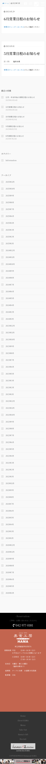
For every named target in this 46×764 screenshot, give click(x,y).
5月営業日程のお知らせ (22, 53)
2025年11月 (10, 182)
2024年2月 (10, 312)
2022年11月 (10, 408)
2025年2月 (10, 236)
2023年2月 (10, 387)
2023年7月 (10, 360)
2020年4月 (10, 593)
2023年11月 (10, 332)
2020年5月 (10, 586)
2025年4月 (10, 223)
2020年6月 (10, 579)
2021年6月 (10, 511)
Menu (23, 725)
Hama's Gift (23, 734)
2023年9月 (10, 346)
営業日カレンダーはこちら (14, 27)
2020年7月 (10, 572)
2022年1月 (10, 476)
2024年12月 (10, 250)
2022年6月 (10, 442)
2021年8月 (10, 497)
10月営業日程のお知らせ (15, 116)
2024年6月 (10, 291)
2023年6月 (10, 367)
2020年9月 (10, 558)
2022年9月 (10, 421)
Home (23, 716)
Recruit (23, 739)
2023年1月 (10, 394)
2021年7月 (10, 504)
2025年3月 (10, 230)
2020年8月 (10, 565)
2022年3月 (10, 463)
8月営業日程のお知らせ (15, 136)
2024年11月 (10, 257)
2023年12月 (10, 325)
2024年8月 (10, 277)
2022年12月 (10, 401)
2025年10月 (10, 188)
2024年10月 (10, 264)
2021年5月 (10, 517)
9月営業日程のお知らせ (15, 126)
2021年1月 (9, 538)
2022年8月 (10, 428)
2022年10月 (10, 415)
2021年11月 (10, 483)
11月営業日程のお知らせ (15, 107)
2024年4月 (10, 305)
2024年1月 (10, 319)
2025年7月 (10, 209)
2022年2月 (10, 469)
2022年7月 (10, 435)
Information (11, 160)
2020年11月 (10, 552)
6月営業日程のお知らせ (22, 18)
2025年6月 (10, 216)
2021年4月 (10, 524)
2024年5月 (10, 298)
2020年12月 (10, 545)
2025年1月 (10, 243)
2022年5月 (10, 449)
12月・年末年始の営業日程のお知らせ (20, 97)
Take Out (23, 729)
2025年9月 (10, 195)
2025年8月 (10, 202)
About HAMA (23, 720)
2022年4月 (10, 456)
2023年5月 (10, 373)
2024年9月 (10, 271)
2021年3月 (10, 531)
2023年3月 (10, 380)
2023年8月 (10, 353)
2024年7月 (10, 284)
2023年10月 (10, 339)
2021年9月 (10, 490)
